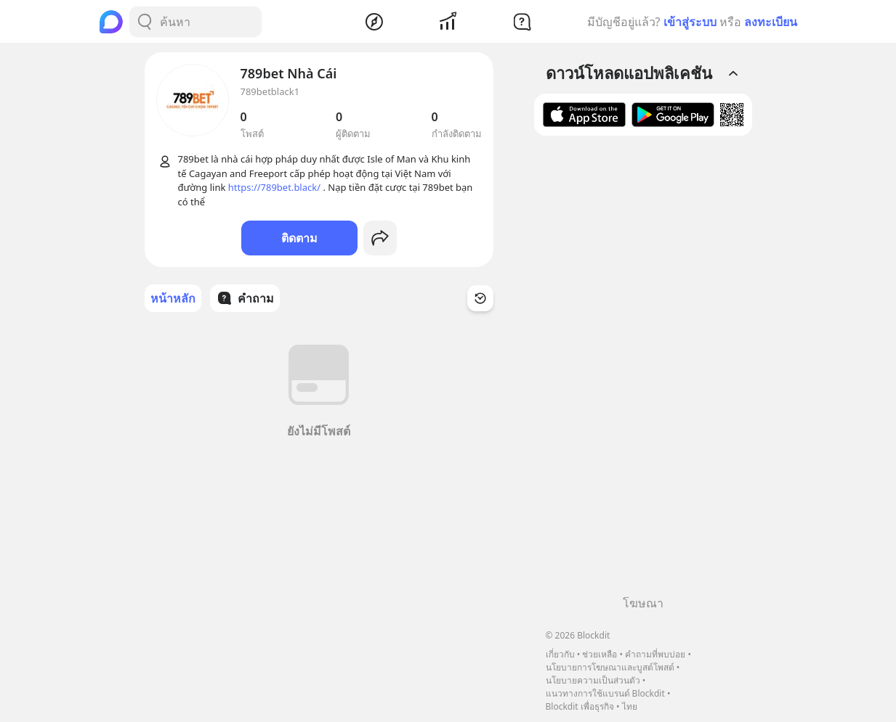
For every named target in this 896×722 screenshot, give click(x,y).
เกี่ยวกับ (560, 654)
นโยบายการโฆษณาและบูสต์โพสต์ (610, 667)
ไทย (629, 706)
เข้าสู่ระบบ (690, 22)
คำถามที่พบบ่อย (655, 654)
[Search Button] (145, 22)
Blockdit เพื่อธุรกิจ (580, 706)
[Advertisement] (643, 370)
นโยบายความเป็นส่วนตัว (593, 680)
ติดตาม (299, 238)
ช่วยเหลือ (599, 654)
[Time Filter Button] (480, 298)
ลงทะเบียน (770, 22)
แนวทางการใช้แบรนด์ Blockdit (605, 693)
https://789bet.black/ (274, 187)
